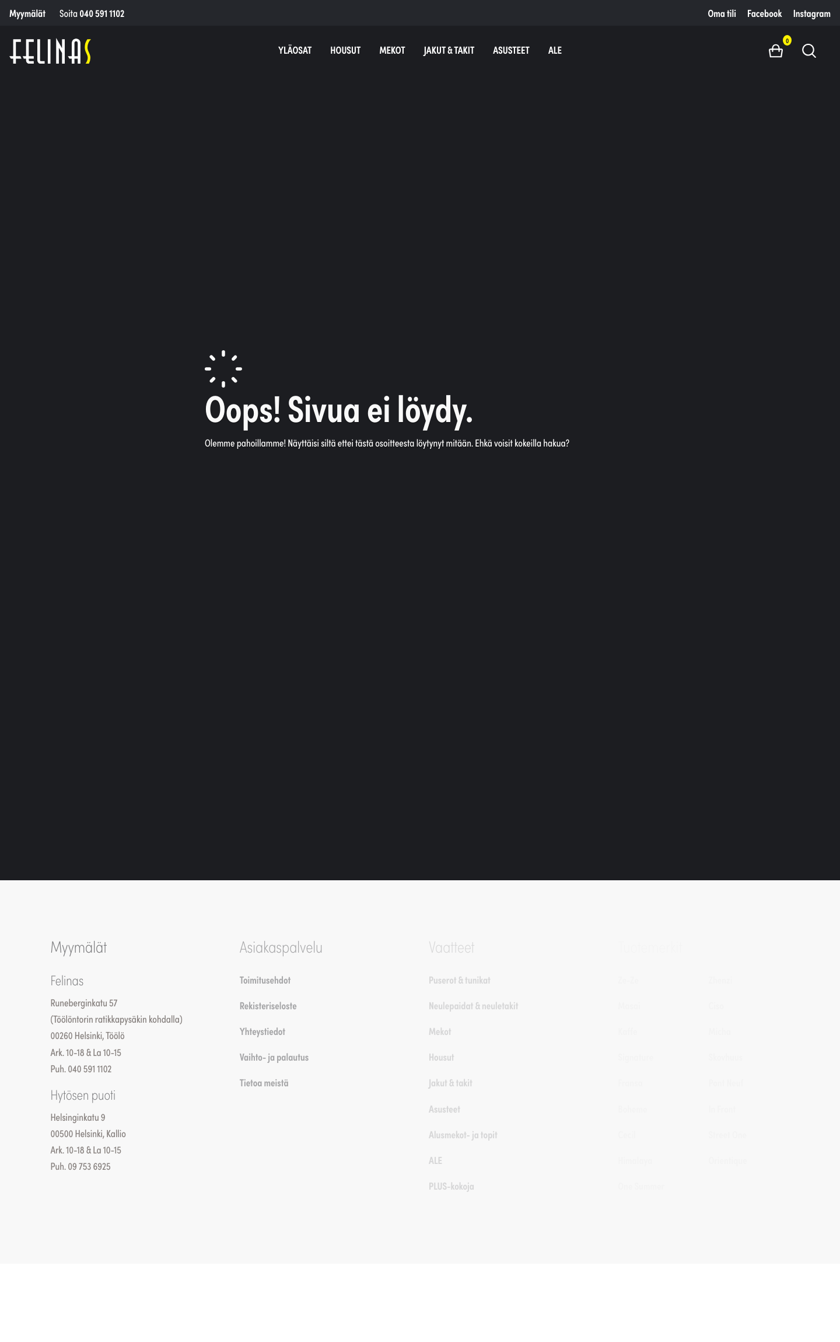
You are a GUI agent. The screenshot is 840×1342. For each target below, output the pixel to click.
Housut (345, 50)
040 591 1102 (101, 13)
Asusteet (511, 50)
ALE (555, 50)
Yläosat (295, 50)
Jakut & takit (449, 50)
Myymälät (27, 13)
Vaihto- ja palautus (274, 1057)
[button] (780, 50)
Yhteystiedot (262, 1031)
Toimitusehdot (265, 979)
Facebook (764, 13)
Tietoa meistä (264, 1082)
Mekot (392, 50)
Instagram (812, 13)
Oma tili (722, 13)
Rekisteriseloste (268, 1005)
